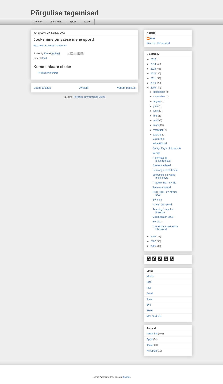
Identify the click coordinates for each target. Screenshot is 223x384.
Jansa (150, 299)
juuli (155, 106)
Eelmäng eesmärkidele (165, 170)
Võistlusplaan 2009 (163, 216)
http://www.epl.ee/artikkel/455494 (50, 45)
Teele (149, 310)
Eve (149, 304)
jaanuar (157, 134)
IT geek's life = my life (164, 182)
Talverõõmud (160, 143)
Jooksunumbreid (162, 165)
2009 (154, 87)
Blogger (126, 377)
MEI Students (154, 316)
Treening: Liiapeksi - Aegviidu (164, 211)
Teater (87, 21)
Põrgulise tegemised (65, 13)
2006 (154, 246)
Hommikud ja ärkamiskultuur (162, 159)
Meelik (150, 276)
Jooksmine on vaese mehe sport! (164, 176)
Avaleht (38, 21)
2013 (154, 68)
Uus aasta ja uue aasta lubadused (165, 228)
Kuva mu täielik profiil (158, 43)
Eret (152, 38)
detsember (159, 91)
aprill (156, 120)
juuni (156, 110)
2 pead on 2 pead (162, 204)
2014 (154, 64)
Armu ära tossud (162, 187)
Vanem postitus (126, 87)
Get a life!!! (159, 138)
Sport (73, 21)
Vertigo (156, 153)
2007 (154, 241)
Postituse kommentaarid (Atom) (89, 96)
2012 (154, 73)
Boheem (157, 199)
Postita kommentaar (48, 72)
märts (156, 125)
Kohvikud (152, 350)
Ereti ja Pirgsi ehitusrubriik (167, 148)
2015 (154, 59)
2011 (154, 78)
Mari (149, 282)
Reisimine (56, 21)
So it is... (157, 221)
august (157, 101)
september (159, 96)
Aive (149, 287)
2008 (154, 236)
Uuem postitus (42, 87)
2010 (154, 83)
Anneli (150, 293)
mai (155, 115)
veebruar (158, 130)
